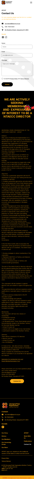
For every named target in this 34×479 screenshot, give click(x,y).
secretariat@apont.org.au (12, 23)
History (4, 436)
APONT (26, 433)
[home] (7, 2)
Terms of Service (6, 461)
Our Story (5, 433)
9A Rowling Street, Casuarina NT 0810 (16, 30)
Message (4, 60)
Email (3, 51)
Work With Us (27, 437)
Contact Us (17, 381)
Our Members (6, 439)
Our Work (5, 447)
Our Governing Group (6, 443)
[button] (30, 2)
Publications (28, 441)
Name (3, 43)
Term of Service (24, 78)
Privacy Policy (14, 78)
